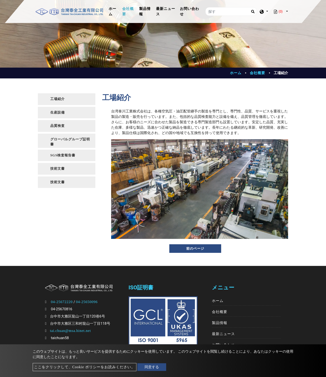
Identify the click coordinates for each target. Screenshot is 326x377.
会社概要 (128, 11)
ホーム (114, 11)
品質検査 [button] (57, 126)
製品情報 (145, 11)
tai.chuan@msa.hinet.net (70, 331)
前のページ (195, 248)
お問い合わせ (189, 11)
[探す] (231, 11)
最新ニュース (165, 11)
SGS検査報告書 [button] (62, 155)
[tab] (66, 99)
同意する (152, 367)
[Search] (252, 11)
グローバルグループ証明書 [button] (70, 141)
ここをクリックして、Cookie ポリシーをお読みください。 (84, 367)
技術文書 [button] (57, 168)
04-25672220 (62, 302)
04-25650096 (87, 302)
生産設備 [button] (57, 112)
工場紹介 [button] (57, 99)
